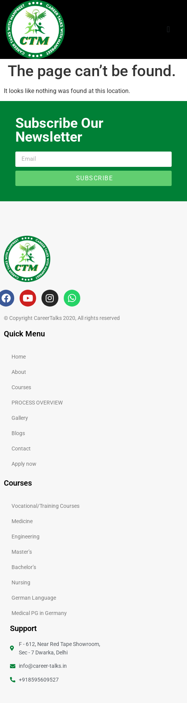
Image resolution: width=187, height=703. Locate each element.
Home (19, 357)
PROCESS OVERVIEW (37, 403)
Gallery (20, 418)
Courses (21, 387)
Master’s (22, 552)
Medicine (22, 521)
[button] (168, 29)
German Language (34, 598)
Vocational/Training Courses (45, 506)
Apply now (24, 464)
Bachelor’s (24, 567)
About (19, 372)
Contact (21, 448)
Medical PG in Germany (39, 613)
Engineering (26, 536)
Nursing (21, 582)
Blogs (18, 433)
